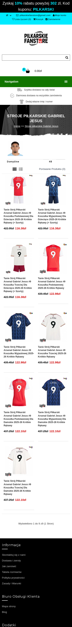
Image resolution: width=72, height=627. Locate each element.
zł (7, 15)
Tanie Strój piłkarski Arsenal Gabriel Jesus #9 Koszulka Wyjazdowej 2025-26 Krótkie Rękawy (19, 352)
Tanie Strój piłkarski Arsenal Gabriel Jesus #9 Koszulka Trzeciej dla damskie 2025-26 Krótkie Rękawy (17, 487)
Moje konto (59, 15)
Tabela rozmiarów (12, 572)
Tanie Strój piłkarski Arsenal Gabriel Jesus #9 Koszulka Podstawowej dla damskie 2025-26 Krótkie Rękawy (18, 419)
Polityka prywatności (13, 577)
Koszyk (38, 19)
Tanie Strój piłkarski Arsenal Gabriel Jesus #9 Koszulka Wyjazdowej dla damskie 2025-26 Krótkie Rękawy (52, 419)
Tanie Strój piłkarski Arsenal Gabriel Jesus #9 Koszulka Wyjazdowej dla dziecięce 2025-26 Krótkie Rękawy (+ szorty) (52, 216)
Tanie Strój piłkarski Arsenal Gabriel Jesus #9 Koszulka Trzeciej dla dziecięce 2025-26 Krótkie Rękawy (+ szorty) (18, 285)
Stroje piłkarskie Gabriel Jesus (41, 126)
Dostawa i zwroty (11, 560)
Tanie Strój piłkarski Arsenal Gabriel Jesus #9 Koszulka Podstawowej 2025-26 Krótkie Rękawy (51, 283)
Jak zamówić (9, 566)
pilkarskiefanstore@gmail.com (33, 15)
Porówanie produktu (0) (52, 169)
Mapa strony (9, 606)
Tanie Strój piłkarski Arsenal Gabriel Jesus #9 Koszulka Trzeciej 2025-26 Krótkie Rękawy (52, 352)
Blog (4, 612)
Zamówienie (53, 19)
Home (17, 126)
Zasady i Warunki (11, 583)
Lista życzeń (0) (21, 19)
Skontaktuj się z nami (14, 554)
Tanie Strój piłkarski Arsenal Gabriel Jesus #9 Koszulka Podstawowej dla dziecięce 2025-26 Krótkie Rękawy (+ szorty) (18, 216)
